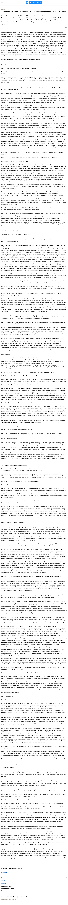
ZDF (11, 897)
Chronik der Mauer (26, 897)
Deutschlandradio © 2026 (8, 899)
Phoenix (15, 897)
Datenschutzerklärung (7, 888)
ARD (8, 897)
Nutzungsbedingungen (7, 890)
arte (19, 897)
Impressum (4, 893)
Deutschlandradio (6, 886)
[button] (2, 2)
